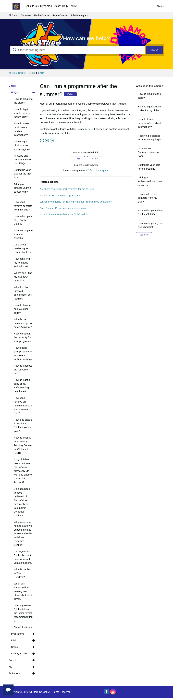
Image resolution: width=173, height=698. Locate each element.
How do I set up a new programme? (60, 195)
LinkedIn (52, 141)
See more (144, 235)
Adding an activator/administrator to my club (150, 181)
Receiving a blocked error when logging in (149, 137)
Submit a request (79, 15)
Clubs (32, 73)
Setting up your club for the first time (149, 166)
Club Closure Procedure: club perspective (63, 208)
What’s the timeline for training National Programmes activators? (76, 201)
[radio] (77, 158)
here (90, 129)
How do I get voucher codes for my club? (150, 108)
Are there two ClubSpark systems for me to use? (67, 189)
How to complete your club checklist (150, 225)
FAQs (41, 73)
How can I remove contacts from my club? (148, 198)
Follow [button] (70, 94)
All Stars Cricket (17, 73)
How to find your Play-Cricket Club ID (150, 212)
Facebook (42, 141)
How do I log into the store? (149, 95)
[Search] (77, 50)
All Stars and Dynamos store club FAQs (149, 152)
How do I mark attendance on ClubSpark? (63, 214)
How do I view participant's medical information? (149, 123)
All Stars (13, 15)
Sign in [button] (160, 6)
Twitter (47, 141)
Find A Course (41, 15)
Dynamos (26, 15)
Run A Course (59, 15)
